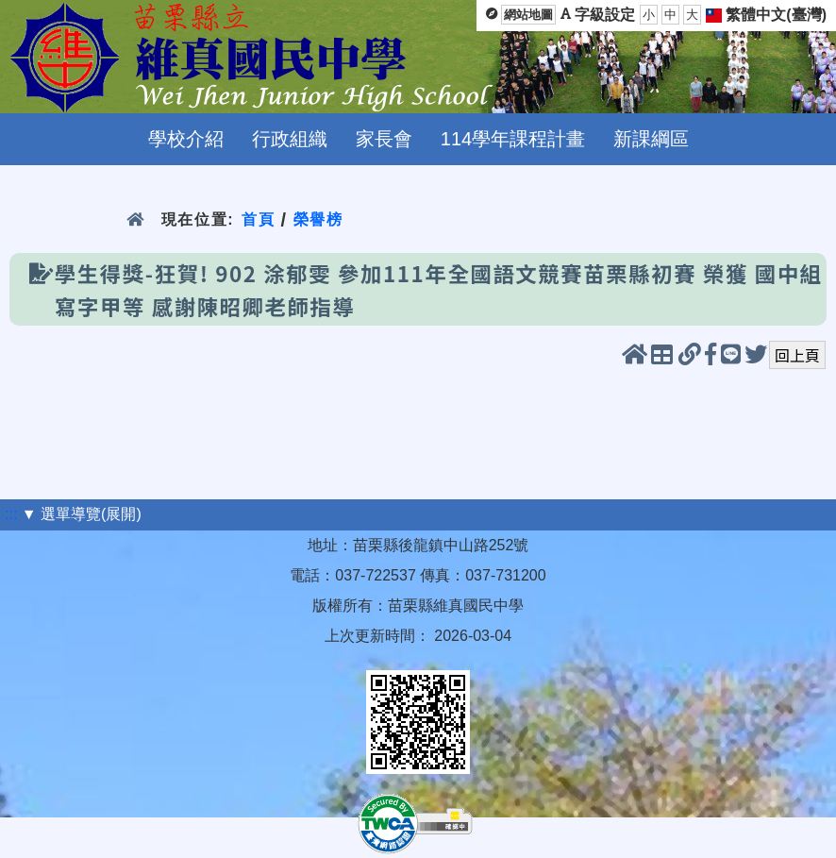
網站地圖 (528, 15)
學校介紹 (186, 138)
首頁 (258, 219)
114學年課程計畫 (513, 138)
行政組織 (289, 138)
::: (11, 514)
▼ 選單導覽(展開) (82, 514)
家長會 (384, 138)
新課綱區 (651, 138)
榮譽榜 (318, 219)
